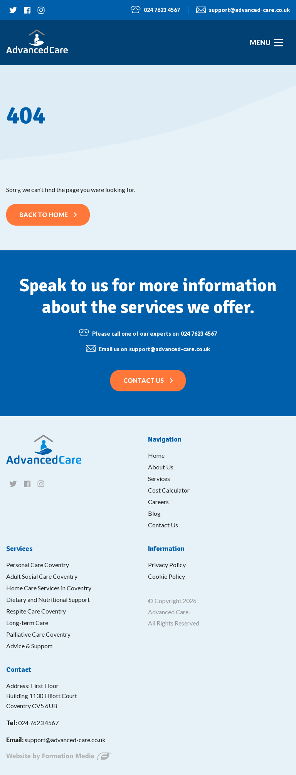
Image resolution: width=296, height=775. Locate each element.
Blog (154, 513)
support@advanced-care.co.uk (243, 10)
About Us (160, 467)
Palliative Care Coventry (38, 634)
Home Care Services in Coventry (48, 587)
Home (156, 455)
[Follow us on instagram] (41, 10)
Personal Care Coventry (37, 564)
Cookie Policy (166, 576)
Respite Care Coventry (36, 611)
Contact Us (143, 380)
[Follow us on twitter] (13, 10)
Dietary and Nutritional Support (48, 599)
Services (159, 478)
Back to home (43, 214)
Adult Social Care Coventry (41, 576)
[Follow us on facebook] (27, 10)
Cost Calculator (169, 490)
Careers (158, 501)
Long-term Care (27, 622)
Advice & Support (29, 645)
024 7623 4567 (155, 10)
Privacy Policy (167, 564)
